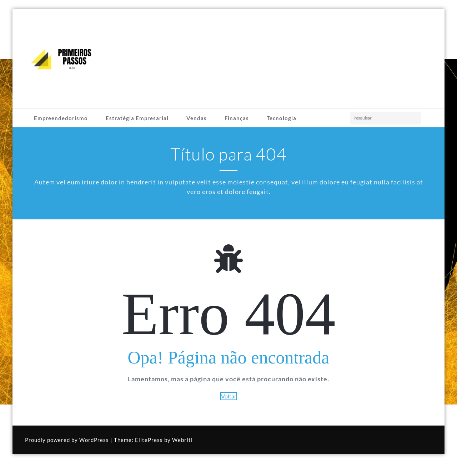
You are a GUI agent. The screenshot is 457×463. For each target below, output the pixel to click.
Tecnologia (281, 118)
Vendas (196, 118)
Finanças (237, 118)
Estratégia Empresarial (137, 118)
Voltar (228, 396)
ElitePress (149, 440)
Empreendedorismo (61, 118)
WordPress (94, 440)
